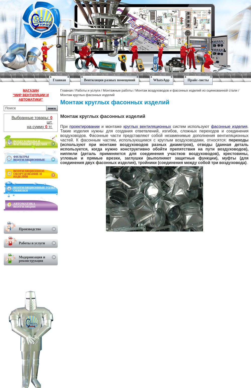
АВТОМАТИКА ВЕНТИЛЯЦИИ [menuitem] (24, 205)
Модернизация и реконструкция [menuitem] (30, 258)
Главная (66, 90)
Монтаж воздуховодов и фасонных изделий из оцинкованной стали (186, 90)
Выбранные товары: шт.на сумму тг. (32, 122)
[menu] (125, 78)
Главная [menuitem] (59, 80)
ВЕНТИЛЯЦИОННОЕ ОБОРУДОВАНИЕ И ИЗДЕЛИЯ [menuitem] (34, 173)
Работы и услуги (87, 90)
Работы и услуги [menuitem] (30, 242)
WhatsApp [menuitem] (161, 80)
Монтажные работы (118, 90)
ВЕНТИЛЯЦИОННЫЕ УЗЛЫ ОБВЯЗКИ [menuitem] (34, 189)
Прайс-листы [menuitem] (198, 80)
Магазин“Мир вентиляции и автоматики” (31, 95)
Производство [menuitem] (30, 228)
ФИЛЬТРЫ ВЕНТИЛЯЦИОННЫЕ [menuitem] (34, 158)
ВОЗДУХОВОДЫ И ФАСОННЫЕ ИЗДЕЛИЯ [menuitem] (34, 142)
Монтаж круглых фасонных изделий (87, 95)
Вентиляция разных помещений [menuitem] (109, 80)
